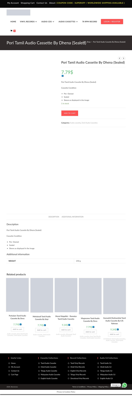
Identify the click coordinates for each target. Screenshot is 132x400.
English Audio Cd (106, 378)
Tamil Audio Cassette (48, 363)
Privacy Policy (92, 387)
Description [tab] (53, 217)
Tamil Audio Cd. (106, 363)
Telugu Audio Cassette (49, 371)
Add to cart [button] (17, 329)
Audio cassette (75, 123)
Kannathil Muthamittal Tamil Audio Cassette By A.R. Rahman (114, 321)
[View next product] (123, 58)
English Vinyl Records (78, 371)
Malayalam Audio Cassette (50, 375)
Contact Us (42, 3)
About (52, 3)
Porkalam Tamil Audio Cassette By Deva (17, 317)
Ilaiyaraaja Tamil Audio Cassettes (68, 335)
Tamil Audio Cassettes (90, 123)
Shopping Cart (28, 3)
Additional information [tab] (73, 217)
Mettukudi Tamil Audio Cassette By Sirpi (42, 317)
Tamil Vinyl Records (78, 363)
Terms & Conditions (79, 387)
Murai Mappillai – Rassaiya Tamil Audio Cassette (66, 317)
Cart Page (14, 375)
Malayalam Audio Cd (107, 375)
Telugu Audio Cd (106, 371)
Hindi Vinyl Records (78, 367)
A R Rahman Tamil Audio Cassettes (114, 339)
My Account (13, 3)
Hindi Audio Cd (105, 367)
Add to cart (70, 113)
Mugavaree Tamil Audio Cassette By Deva (90, 319)
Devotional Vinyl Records (80, 378)
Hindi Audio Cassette (48, 367)
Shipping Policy (103, 387)
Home (13, 363)
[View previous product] (119, 58)
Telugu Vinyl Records (78, 375)
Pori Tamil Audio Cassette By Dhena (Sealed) (109, 42)
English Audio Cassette (49, 378)
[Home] (83, 42)
